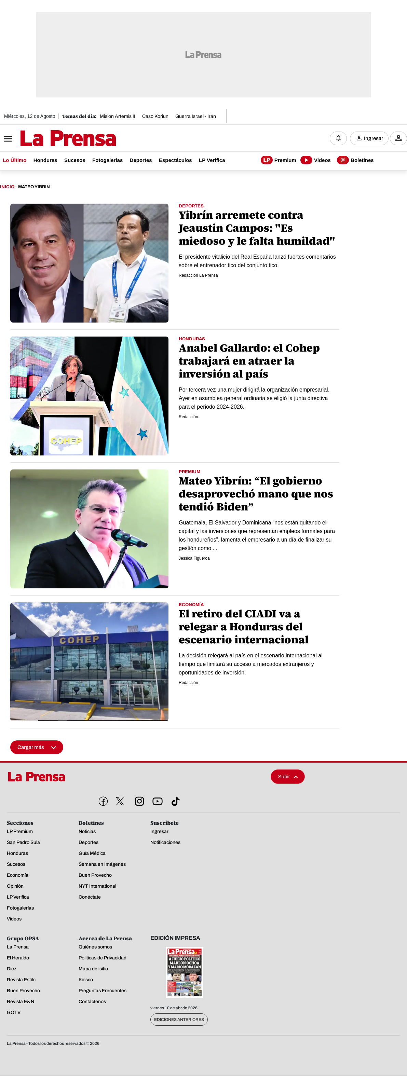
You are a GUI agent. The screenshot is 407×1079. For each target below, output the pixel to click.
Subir (288, 777)
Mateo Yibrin (34, 187)
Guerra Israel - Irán (195, 116)
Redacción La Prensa (198, 275)
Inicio (7, 187)
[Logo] (51, 139)
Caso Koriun (155, 116)
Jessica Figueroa (194, 558)
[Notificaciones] (338, 138)
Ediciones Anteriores (179, 1019)
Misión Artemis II (117, 116)
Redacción (188, 417)
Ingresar (373, 138)
